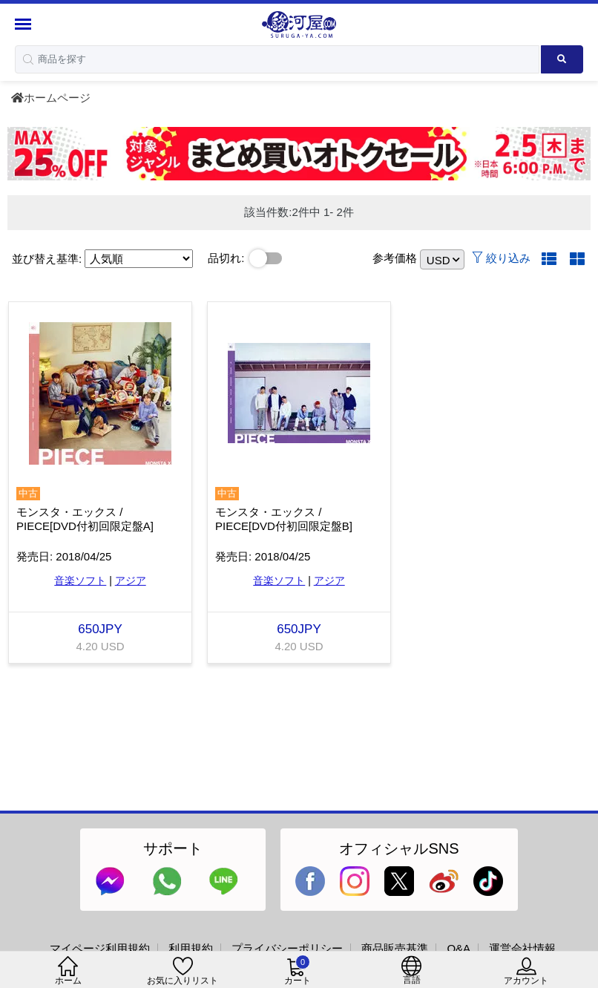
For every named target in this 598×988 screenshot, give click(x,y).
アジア (130, 580)
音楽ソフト (80, 580)
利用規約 (190, 948)
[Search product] (562, 59)
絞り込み (501, 258)
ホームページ (51, 97)
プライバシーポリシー (287, 948)
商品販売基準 (394, 948)
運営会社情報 (522, 948)
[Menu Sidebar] (25, 24)
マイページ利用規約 (100, 948)
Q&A (458, 948)
